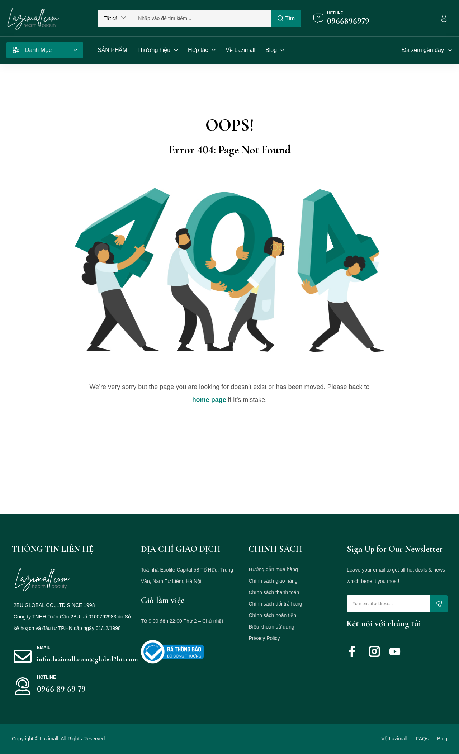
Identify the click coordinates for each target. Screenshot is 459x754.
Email (43, 647)
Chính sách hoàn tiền (272, 615)
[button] (115, 18)
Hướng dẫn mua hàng (273, 569)
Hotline (335, 13)
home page (209, 399)
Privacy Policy (264, 638)
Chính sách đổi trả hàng (275, 604)
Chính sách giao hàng (273, 581)
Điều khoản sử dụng (271, 627)
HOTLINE (46, 677)
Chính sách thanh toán (274, 592)
